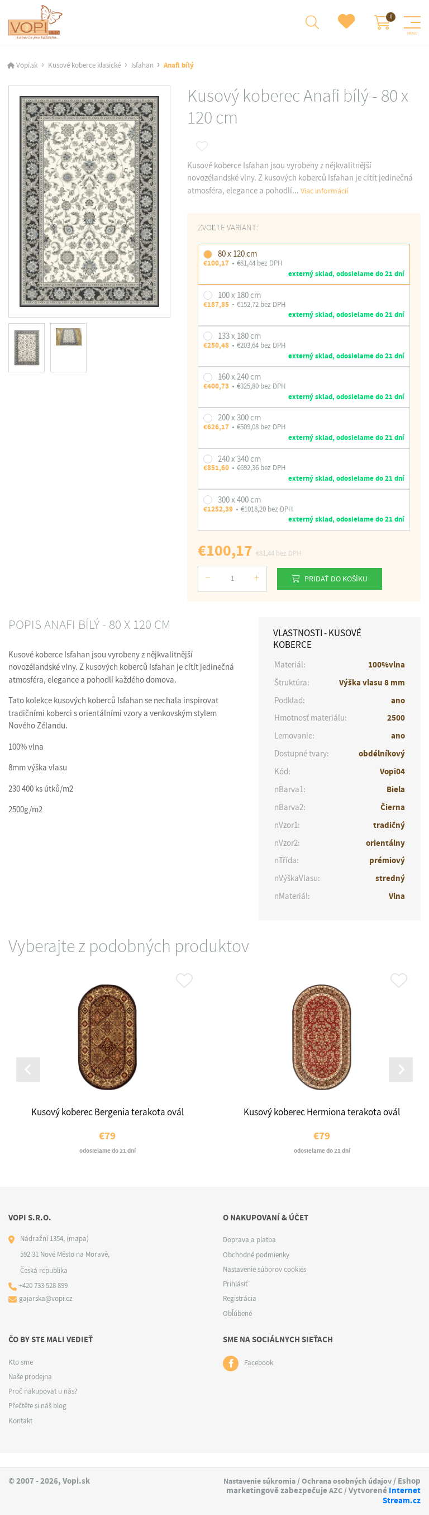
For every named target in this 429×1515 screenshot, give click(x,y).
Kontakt (20, 1435)
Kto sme (20, 1376)
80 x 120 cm (237, 256)
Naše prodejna (30, 1390)
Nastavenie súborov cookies (264, 1283)
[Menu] (412, 23)
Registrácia (239, 1312)
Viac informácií (327, 192)
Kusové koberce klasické (84, 68)
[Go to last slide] (30, 1079)
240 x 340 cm (239, 460)
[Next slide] (399, 1079)
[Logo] (37, 23)
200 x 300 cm (239, 419)
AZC (295, 1501)
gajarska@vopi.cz (47, 1313)
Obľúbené (237, 1327)
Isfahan (142, 68)
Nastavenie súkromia (305, 1480)
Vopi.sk (26, 68)
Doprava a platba (249, 1253)
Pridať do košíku (342, 580)
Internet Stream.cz (385, 1501)
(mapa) (77, 1252)
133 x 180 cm (239, 338)
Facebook (258, 1377)
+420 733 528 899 (44, 1300)
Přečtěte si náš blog (37, 1420)
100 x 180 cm (239, 296)
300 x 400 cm (239, 502)
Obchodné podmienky (256, 1268)
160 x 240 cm (239, 379)
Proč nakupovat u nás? (43, 1405)
